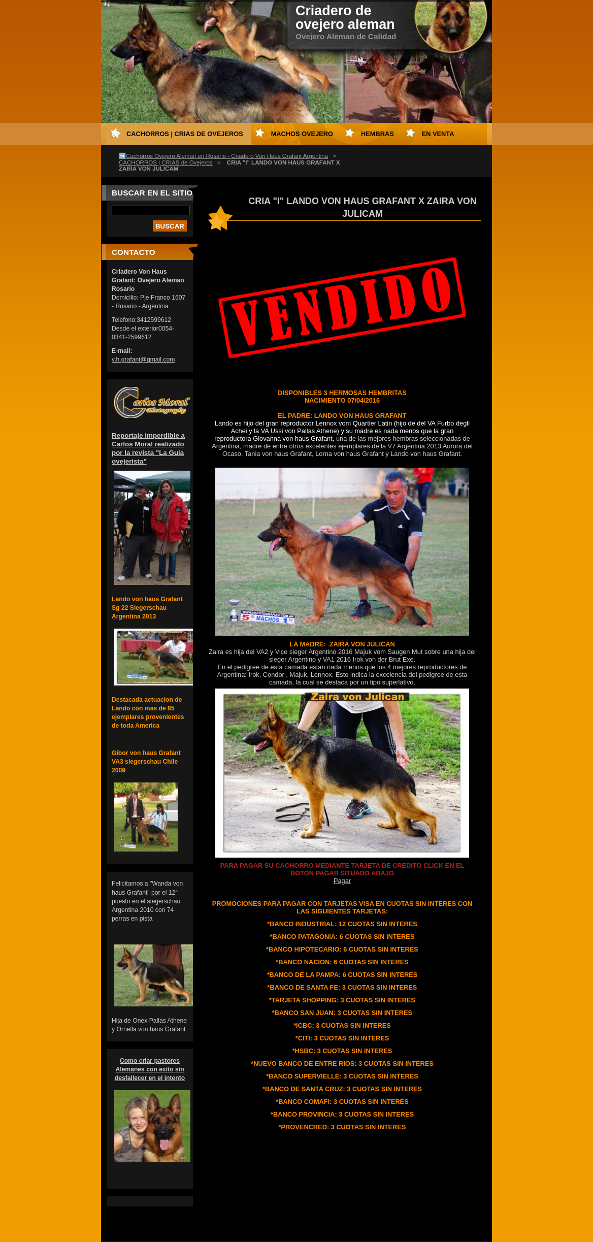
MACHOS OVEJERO (302, 134)
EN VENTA (438, 134)
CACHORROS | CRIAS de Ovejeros (166, 162)
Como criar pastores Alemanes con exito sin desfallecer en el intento (150, 1069)
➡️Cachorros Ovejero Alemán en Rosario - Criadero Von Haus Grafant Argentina (223, 156)
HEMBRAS (377, 134)
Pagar (342, 881)
